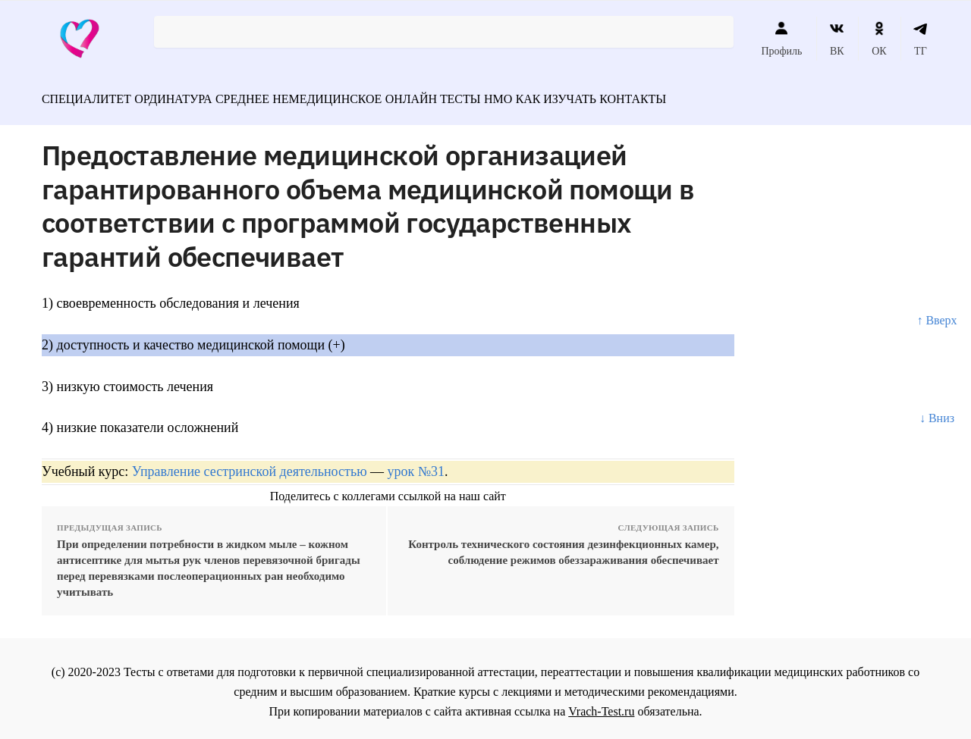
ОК (879, 38)
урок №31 (416, 463)
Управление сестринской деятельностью (249, 463)
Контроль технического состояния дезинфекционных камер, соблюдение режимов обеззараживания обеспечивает (563, 545)
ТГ (921, 38)
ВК (837, 38)
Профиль (781, 38)
